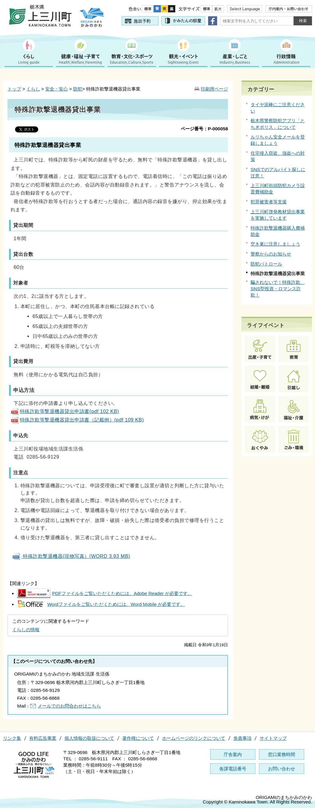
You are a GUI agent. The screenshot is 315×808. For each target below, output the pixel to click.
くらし (33, 88)
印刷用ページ (214, 88)
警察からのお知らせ (271, 253)
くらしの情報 (25, 629)
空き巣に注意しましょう (275, 244)
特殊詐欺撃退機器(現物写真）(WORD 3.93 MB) (71, 556)
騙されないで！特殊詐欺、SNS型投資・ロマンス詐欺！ (278, 288)
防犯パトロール (266, 263)
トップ (14, 88)
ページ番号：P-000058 (204, 128)
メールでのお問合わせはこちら (69, 705)
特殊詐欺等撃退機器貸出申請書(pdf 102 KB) (65, 411)
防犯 (77, 88)
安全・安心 (56, 88)
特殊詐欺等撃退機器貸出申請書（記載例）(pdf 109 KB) (77, 419)
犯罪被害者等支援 (269, 201)
